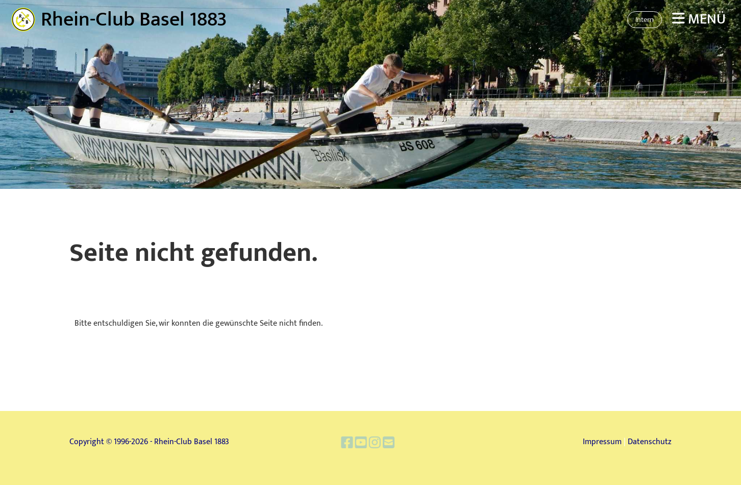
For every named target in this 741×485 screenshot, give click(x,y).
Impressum (602, 442)
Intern (644, 19)
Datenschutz (650, 442)
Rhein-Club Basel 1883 (134, 19)
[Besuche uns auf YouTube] (362, 443)
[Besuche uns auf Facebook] (350, 443)
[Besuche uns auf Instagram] (374, 443)
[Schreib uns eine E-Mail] (386, 443)
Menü (699, 19)
